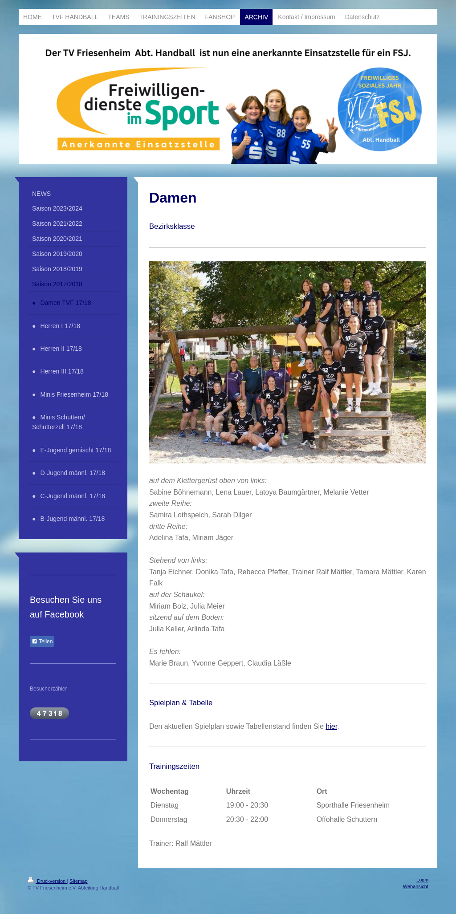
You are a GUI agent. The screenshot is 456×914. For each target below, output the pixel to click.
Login (422, 879)
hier (331, 726)
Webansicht (415, 886)
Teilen (42, 641)
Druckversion (47, 881)
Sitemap (78, 881)
